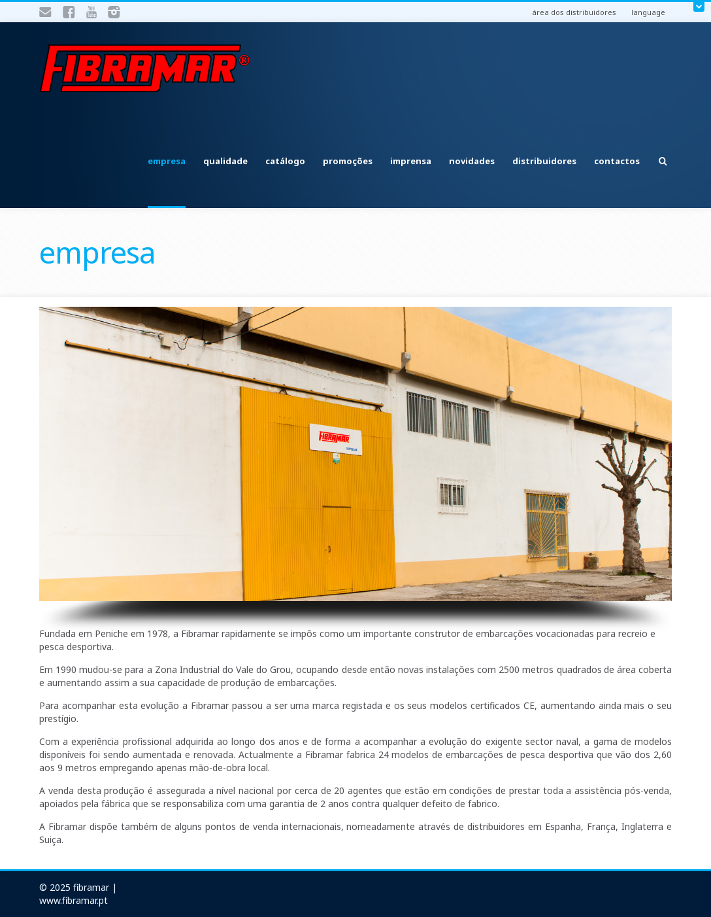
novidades (472, 161)
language (648, 12)
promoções (347, 161)
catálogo (285, 161)
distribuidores (544, 161)
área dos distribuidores (574, 12)
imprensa (410, 161)
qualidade (225, 161)
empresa (167, 161)
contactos (617, 161)
